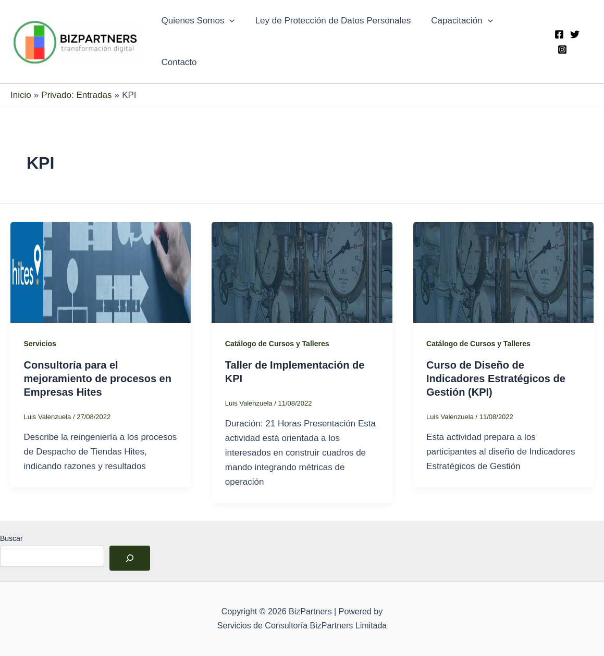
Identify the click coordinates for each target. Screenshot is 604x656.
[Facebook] (558, 34)
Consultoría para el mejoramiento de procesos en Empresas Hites (97, 378)
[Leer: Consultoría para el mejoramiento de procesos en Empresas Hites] (100, 271)
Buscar (11, 538)
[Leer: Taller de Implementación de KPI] (302, 271)
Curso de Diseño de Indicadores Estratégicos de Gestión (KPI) (495, 378)
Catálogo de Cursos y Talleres (277, 343)
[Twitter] (573, 34)
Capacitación (455, 21)
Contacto (177, 62)
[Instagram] (561, 49)
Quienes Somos (196, 21)
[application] (228, 21)
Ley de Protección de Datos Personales (329, 21)
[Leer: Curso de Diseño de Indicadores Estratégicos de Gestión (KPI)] (503, 271)
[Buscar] (129, 558)
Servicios (40, 343)
